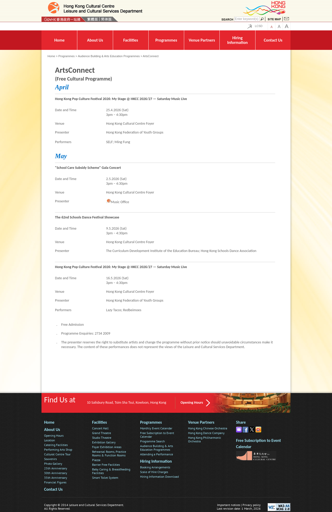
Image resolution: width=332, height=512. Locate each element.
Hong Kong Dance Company (206, 433)
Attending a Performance (156, 454)
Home (51, 56)
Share (241, 422)
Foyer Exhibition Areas (106, 447)
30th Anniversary (55, 473)
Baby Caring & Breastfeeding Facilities (111, 471)
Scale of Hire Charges (154, 472)
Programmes (66, 56)
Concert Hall (100, 428)
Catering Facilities (56, 445)
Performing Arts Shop (58, 449)
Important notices (228, 505)
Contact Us (53, 489)
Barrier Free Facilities (106, 465)
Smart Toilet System (105, 478)
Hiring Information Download (159, 476)
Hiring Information (156, 461)
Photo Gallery (53, 464)
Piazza (96, 460)
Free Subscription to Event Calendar (157, 434)
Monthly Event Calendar (156, 428)
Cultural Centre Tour (57, 454)
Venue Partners (201, 422)
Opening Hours (192, 402)
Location (49, 440)
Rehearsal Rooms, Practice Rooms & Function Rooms (109, 453)
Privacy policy (252, 505)
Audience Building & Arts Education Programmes (109, 56)
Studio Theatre (101, 438)
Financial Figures (55, 482)
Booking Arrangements (155, 467)
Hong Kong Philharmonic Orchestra (204, 439)
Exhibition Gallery (104, 442)
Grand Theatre (101, 433)
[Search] (247, 19)
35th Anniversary (55, 478)
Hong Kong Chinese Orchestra (207, 428)
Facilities (99, 422)
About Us (52, 429)
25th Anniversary (55, 468)
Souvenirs (50, 459)
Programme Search (152, 441)
